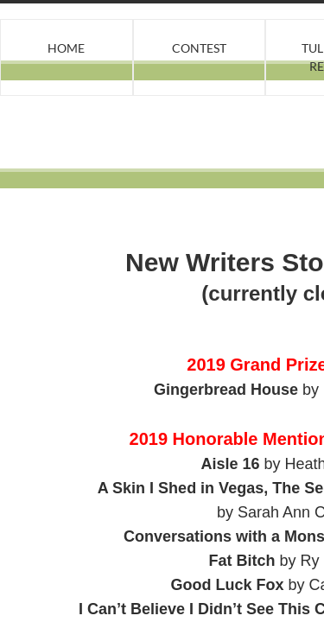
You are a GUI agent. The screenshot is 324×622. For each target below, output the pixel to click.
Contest (199, 48)
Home (66, 48)
